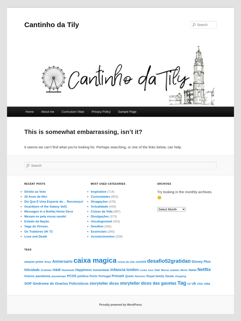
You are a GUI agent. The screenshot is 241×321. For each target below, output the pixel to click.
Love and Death (35, 236)
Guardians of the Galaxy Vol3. (45, 206)
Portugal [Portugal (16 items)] (104, 276)
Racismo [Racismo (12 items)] (140, 276)
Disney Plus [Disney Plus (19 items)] (201, 261)
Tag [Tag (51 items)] (181, 283)
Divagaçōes (99, 201)
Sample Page (127, 111)
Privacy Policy (101, 111)
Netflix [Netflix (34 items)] (204, 269)
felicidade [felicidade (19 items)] (32, 270)
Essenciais (99, 231)
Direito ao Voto (35, 191)
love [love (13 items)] (150, 270)
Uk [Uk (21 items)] (194, 283)
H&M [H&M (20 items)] (56, 270)
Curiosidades (100, 196)
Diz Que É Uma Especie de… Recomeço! (53, 201)
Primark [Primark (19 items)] (118, 276)
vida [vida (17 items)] (207, 283)
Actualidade (99, 206)
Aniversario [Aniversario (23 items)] (62, 261)
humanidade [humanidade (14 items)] (101, 270)
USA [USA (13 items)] (200, 283)
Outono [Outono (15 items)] (29, 276)
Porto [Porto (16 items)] (93, 276)
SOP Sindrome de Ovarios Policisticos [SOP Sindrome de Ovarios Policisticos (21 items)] (56, 283)
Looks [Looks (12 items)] (143, 270)
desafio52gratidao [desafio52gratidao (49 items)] (169, 261)
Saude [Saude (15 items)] (169, 276)
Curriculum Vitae (73, 111)
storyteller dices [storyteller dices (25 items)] (104, 283)
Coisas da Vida (101, 211)
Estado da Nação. (37, 221)
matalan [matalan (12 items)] (174, 270)
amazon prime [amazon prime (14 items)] (33, 261)
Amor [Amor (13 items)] (47, 261)
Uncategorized (101, 221)
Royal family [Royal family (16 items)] (155, 276)
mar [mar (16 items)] (157, 270)
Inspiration (98, 191)
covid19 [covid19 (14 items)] (141, 261)
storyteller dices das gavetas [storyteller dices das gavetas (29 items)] (148, 283)
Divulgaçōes (100, 216)
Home (29, 111)
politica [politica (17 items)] (82, 276)
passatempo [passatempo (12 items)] (58, 276)
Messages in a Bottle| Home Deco (48, 211)
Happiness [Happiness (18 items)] (83, 270)
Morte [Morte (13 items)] (184, 270)
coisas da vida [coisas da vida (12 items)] (126, 261)
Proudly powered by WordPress (120, 304)
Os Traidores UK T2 (38, 231)
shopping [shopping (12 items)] (180, 276)
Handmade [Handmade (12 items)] (67, 270)
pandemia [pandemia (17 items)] (43, 276)
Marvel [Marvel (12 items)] (165, 270)
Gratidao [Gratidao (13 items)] (46, 270)
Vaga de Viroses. (36, 226)
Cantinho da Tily (51, 25)
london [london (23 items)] (132, 270)
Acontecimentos (103, 236)
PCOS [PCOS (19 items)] (71, 276)
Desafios (97, 226)
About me (47, 111)
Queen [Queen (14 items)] (129, 276)
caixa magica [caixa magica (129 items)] (94, 260)
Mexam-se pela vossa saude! (45, 216)
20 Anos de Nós (35, 196)
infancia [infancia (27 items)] (117, 269)
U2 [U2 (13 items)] (189, 283)
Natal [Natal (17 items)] (193, 270)
